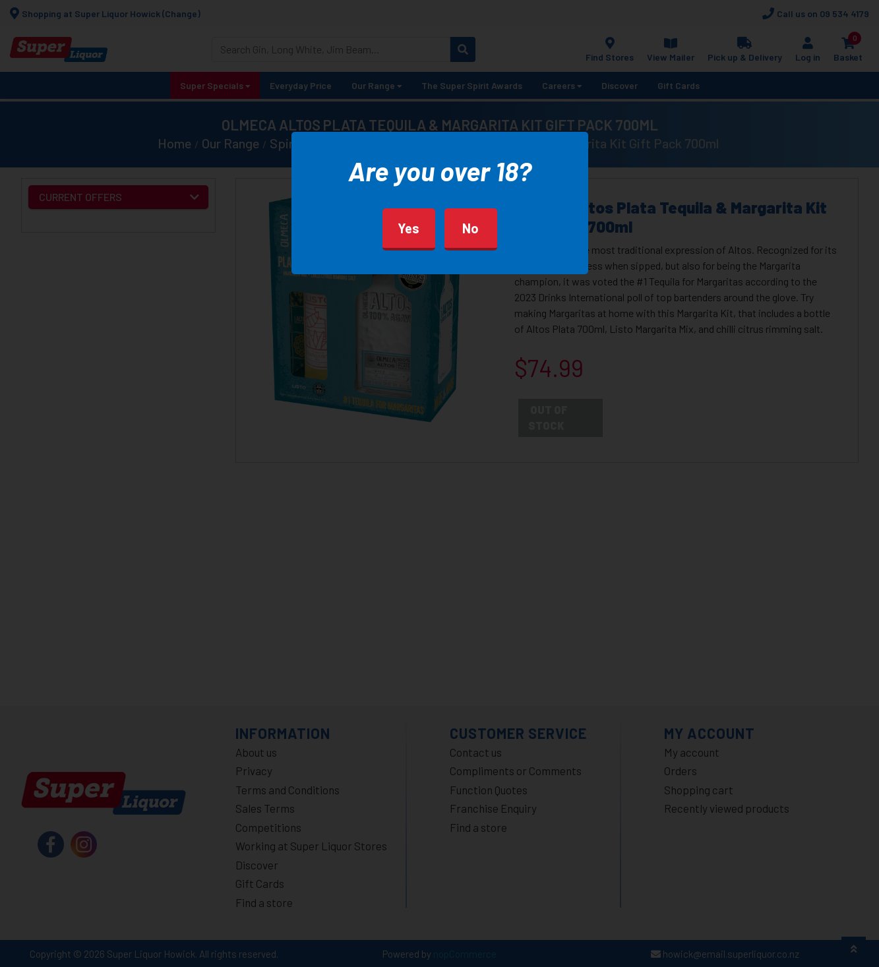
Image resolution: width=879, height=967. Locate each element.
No (470, 228)
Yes (408, 228)
